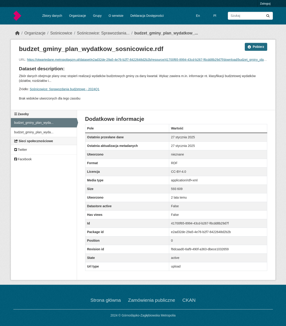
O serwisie (116, 15)
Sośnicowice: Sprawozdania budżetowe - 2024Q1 (64, 89)
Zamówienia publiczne (151, 300)
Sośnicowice (61, 33)
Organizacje (77, 15)
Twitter (20, 149)
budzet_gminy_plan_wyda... (34, 122)
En (198, 15)
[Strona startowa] (17, 33)
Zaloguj (265, 3)
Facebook (23, 159)
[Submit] (267, 16)
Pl (214, 15)
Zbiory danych (52, 15)
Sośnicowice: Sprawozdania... (103, 33)
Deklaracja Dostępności (147, 15)
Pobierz (256, 47)
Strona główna (105, 300)
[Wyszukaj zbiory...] (250, 16)
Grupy (97, 15)
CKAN (188, 300)
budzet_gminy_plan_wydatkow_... (166, 33)
